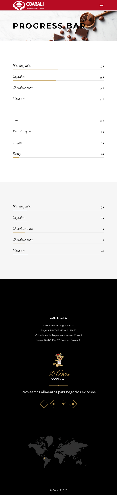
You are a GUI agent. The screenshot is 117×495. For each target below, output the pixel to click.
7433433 (60, 330)
